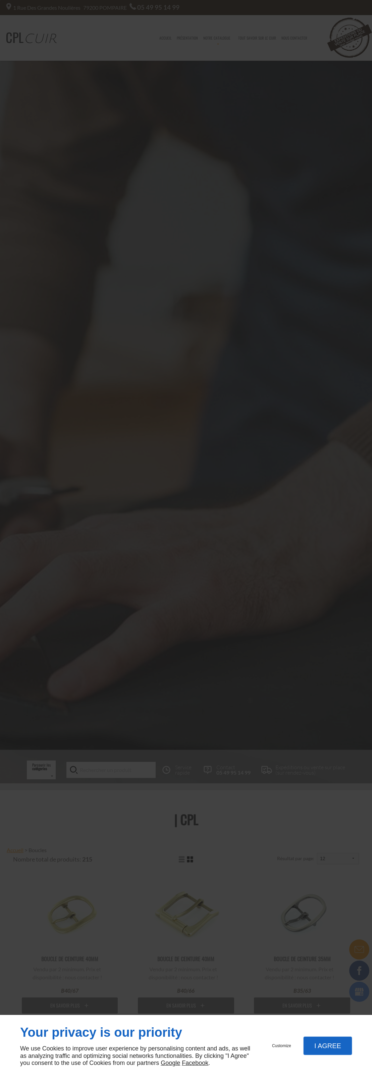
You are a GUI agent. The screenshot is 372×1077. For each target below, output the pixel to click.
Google (170, 1063)
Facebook (195, 1063)
